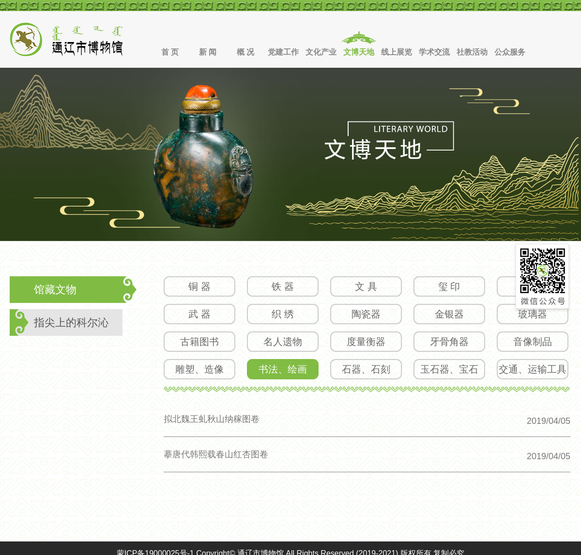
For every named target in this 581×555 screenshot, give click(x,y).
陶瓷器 (366, 314)
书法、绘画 (283, 369)
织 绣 (283, 314)
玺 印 (449, 286)
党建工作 (283, 52)
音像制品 (532, 341)
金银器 (449, 314)
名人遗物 (282, 341)
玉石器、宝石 (449, 369)
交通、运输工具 (532, 369)
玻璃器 (532, 314)
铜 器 (199, 286)
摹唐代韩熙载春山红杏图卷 (216, 454)
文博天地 (358, 52)
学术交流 (434, 52)
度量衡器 (366, 341)
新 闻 (207, 52)
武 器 (199, 314)
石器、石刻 (366, 369)
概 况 (245, 52)
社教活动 (472, 52)
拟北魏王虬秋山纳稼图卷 (212, 419)
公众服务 (509, 52)
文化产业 (321, 52)
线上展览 (396, 52)
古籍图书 (199, 341)
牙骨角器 (449, 341)
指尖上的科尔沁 (71, 322)
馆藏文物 (55, 290)
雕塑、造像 (199, 369)
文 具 (366, 286)
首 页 (170, 52)
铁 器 (283, 286)
